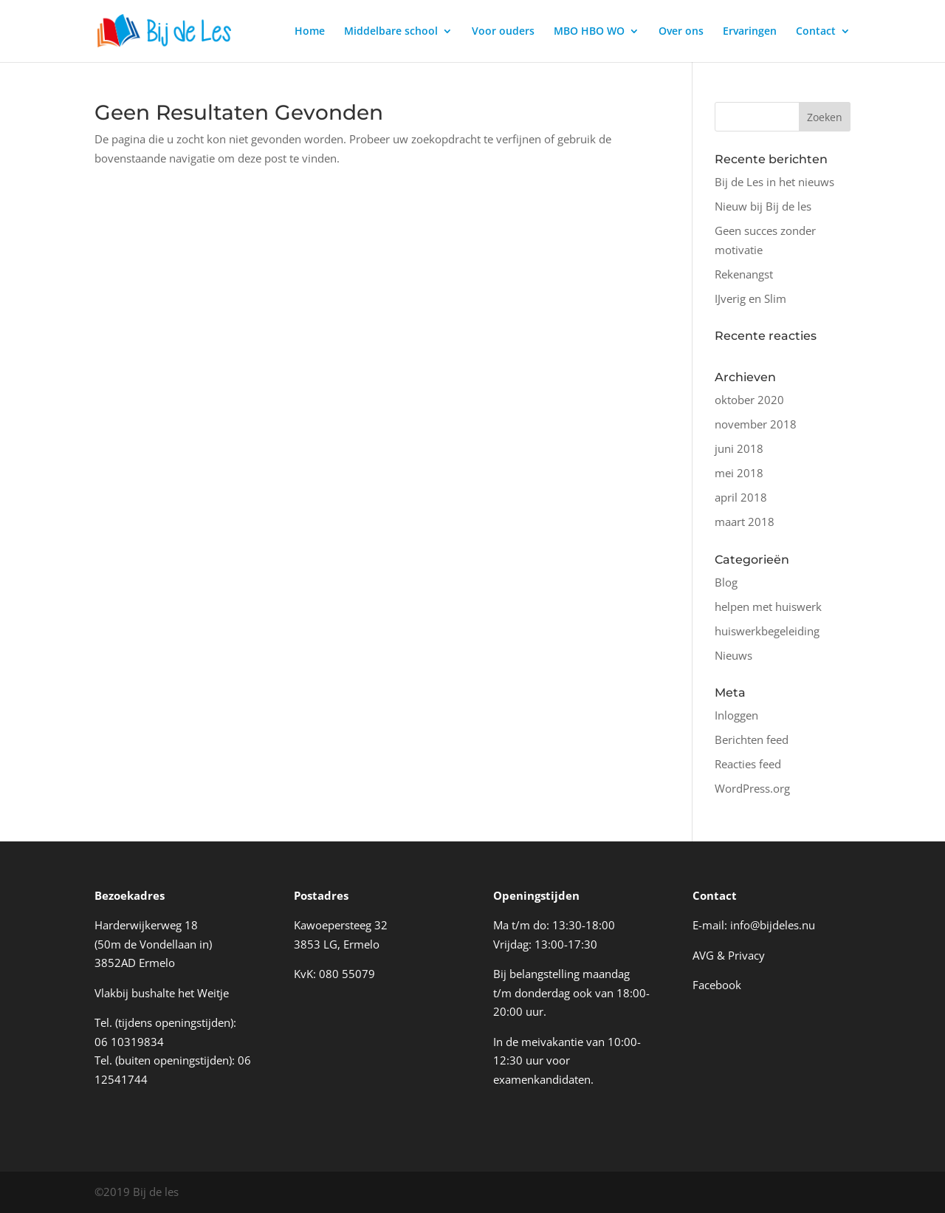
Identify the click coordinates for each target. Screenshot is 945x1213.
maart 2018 (744, 521)
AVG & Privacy (729, 955)
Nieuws (733, 655)
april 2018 (741, 497)
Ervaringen (750, 32)
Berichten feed (751, 739)
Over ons (681, 32)
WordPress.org (752, 788)
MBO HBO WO (589, 32)
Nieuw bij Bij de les (763, 206)
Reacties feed (748, 763)
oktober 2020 (749, 399)
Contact (816, 32)
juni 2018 (739, 448)
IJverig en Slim (750, 298)
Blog (726, 582)
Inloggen (736, 715)
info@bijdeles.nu (772, 925)
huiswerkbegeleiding (767, 630)
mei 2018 (739, 472)
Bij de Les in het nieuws (774, 181)
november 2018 (756, 424)
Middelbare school (391, 32)
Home (310, 32)
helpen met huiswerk (768, 606)
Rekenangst (744, 274)
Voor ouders (503, 32)
